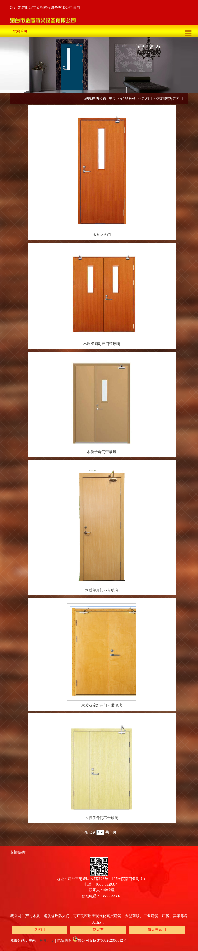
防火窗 (98, 930)
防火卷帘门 (157, 930)
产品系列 (128, 99)
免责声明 (47, 941)
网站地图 (64, 941)
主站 (32, 941)
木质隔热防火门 (170, 99)
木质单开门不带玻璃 (101, 590)
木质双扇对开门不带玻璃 (101, 705)
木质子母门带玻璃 (101, 452)
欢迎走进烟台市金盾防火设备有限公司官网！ (47, 8)
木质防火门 (101, 235)
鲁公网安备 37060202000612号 (100, 941)
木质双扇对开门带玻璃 (101, 344)
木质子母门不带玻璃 (101, 818)
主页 (112, 99)
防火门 (146, 99)
